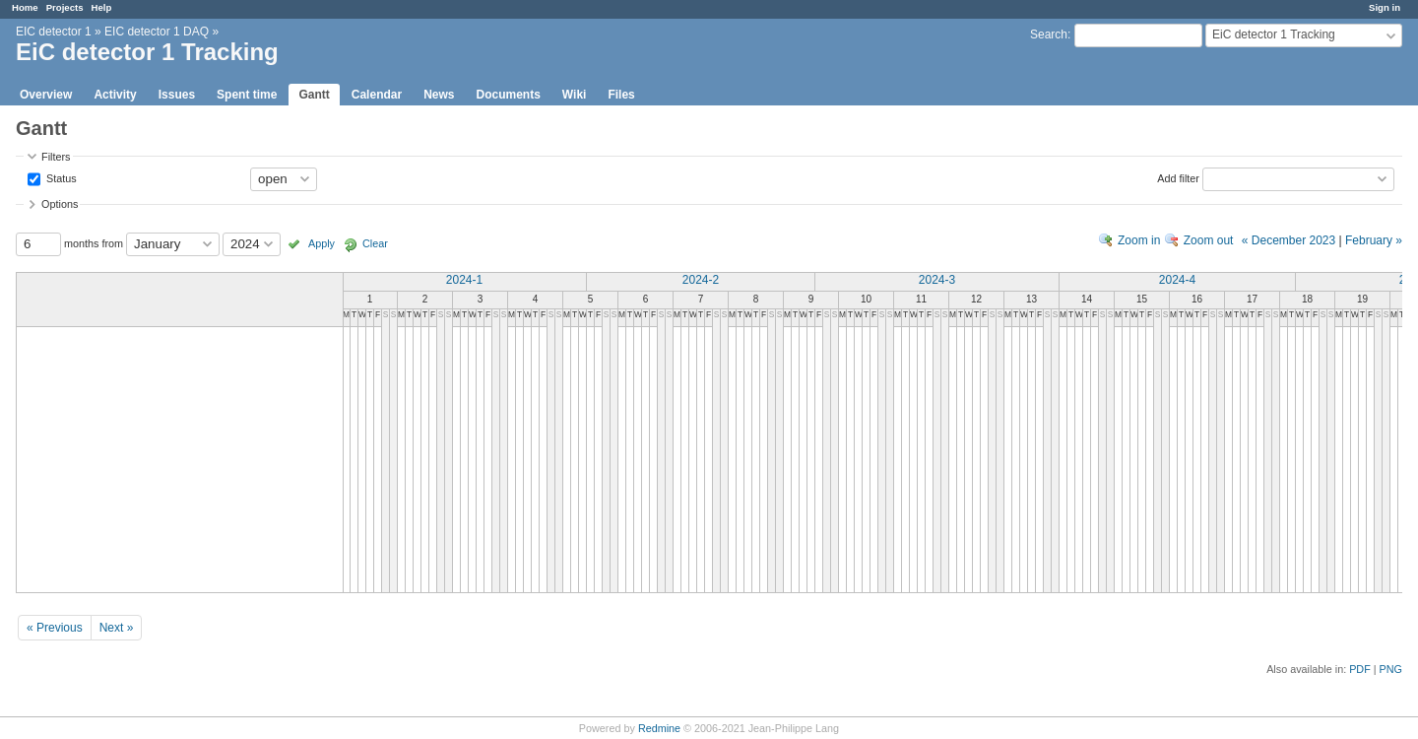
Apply (321, 243)
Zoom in (1139, 240)
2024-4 (1177, 280)
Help (102, 7)
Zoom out (1209, 240)
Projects (65, 7)
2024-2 (700, 280)
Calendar (377, 94)
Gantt (313, 94)
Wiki (574, 94)
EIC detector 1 (54, 31)
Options (59, 204)
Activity (115, 94)
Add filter (1178, 177)
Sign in (1384, 7)
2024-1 (464, 280)
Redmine (659, 728)
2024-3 (937, 280)
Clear (375, 243)
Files (621, 94)
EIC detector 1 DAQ (156, 31)
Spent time (247, 94)
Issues (177, 94)
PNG (1391, 669)
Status (60, 177)
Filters (55, 157)
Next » (116, 628)
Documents (509, 94)
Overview (46, 94)
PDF (1360, 669)
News (438, 94)
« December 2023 (1288, 240)
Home (25, 7)
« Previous (55, 628)
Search (1048, 34)
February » (1373, 240)
